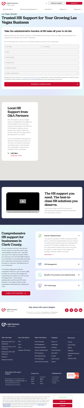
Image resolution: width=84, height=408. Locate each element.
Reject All (62, 401)
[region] (42, 401)
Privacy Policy (27, 77)
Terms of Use (36, 77)
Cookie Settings (62, 397)
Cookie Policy (40, 404)
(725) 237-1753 (16, 156)
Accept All (62, 405)
